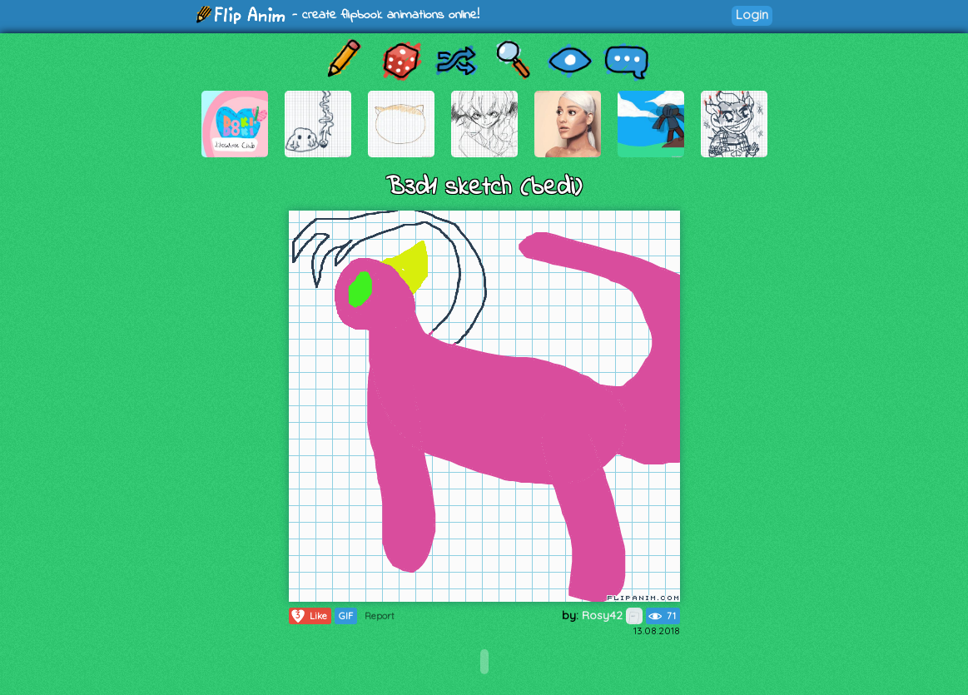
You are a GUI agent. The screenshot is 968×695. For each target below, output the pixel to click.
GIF (346, 616)
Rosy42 (612, 615)
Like (308, 616)
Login (752, 14)
